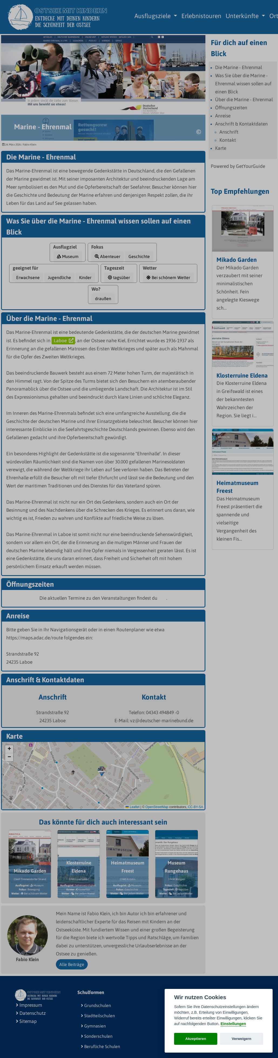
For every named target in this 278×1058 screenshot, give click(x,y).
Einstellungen (233, 1024)
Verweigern (242, 1039)
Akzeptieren (195, 1039)
